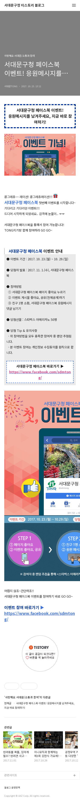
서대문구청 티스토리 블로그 (24, 5)
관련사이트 (10, 775)
